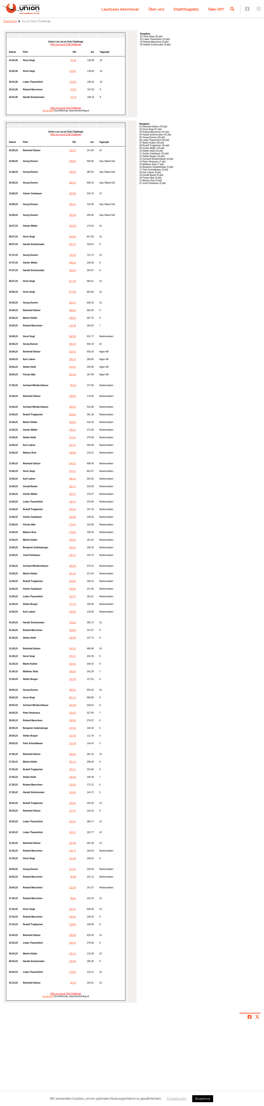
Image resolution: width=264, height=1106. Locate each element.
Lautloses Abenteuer (120, 9)
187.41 (72, 769)
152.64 (72, 803)
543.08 (72, 236)
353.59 (72, 414)
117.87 (72, 811)
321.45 (72, 573)
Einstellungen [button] (177, 1098)
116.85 (72, 612)
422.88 (72, 705)
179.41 (72, 524)
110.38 (72, 743)
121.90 (72, 858)
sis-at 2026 (48, 110)
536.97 (72, 344)
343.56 (72, 422)
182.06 (72, 517)
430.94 (72, 318)
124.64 (72, 792)
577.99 (72, 292)
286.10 (72, 479)
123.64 (72, 82)
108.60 (72, 452)
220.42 (72, 821)
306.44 (72, 204)
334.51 (72, 664)
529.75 (72, 302)
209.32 (72, 262)
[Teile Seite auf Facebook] (249, 1016)
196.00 (72, 671)
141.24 (72, 953)
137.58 (72, 735)
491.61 (72, 909)
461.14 (72, 697)
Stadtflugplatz (186, 9)
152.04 (72, 887)
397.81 (72, 648)
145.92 (72, 917)
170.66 (72, 532)
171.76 (72, 604)
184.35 (72, 509)
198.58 (72, 720)
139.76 (72, 850)
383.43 (72, 407)
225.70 (72, 244)
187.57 (72, 596)
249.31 (72, 430)
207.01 (72, 445)
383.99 (72, 566)
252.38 (72, 215)
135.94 (72, 784)
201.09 (72, 374)
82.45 (73, 983)
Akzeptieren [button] (202, 1098)
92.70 (73, 97)
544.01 (72, 463)
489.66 (72, 310)
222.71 (72, 494)
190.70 (72, 501)
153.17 (72, 832)
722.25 (72, 255)
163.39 (72, 226)
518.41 (72, 351)
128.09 (72, 924)
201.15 (72, 762)
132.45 (72, 679)
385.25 (72, 182)
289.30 (72, 754)
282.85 (72, 193)
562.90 (72, 336)
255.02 (72, 713)
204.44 (72, 270)
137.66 (72, 728)
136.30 (72, 777)
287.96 (72, 843)
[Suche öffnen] (232, 9)
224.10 (72, 367)
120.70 (72, 555)
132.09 (72, 638)
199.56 (72, 589)
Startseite (10, 21)
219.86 (72, 630)
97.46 (73, 60)
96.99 (73, 877)
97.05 (73, 89)
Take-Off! (216, 9)
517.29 (72, 281)
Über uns (156, 9)
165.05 (72, 540)
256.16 (72, 359)
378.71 (72, 656)
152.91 (72, 547)
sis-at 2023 (48, 996)
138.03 (72, 396)
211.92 (72, 869)
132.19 (72, 150)
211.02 (72, 437)
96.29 (73, 385)
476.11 (72, 471)
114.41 (72, 71)
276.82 (72, 622)
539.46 (72, 161)
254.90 (72, 581)
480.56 (72, 690)
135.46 (72, 961)
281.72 (72, 486)
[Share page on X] (257, 1016)
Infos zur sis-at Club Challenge (65, 44)
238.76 (72, 943)
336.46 (72, 172)
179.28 (72, 972)
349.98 (72, 935)
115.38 (72, 325)
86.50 (73, 898)
